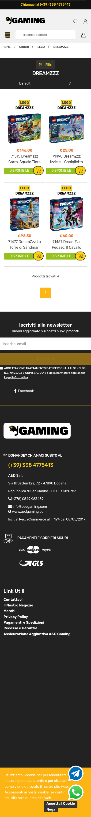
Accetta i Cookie (60, 803)
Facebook (24, 391)
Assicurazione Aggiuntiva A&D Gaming (37, 634)
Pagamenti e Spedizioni (24, 622)
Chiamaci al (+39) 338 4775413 (45, 5)
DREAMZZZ (24, 108)
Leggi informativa (16, 377)
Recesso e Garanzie (20, 628)
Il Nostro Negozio (18, 605)
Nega (50, 809)
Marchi (9, 611)
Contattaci (13, 600)
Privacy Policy (16, 617)
